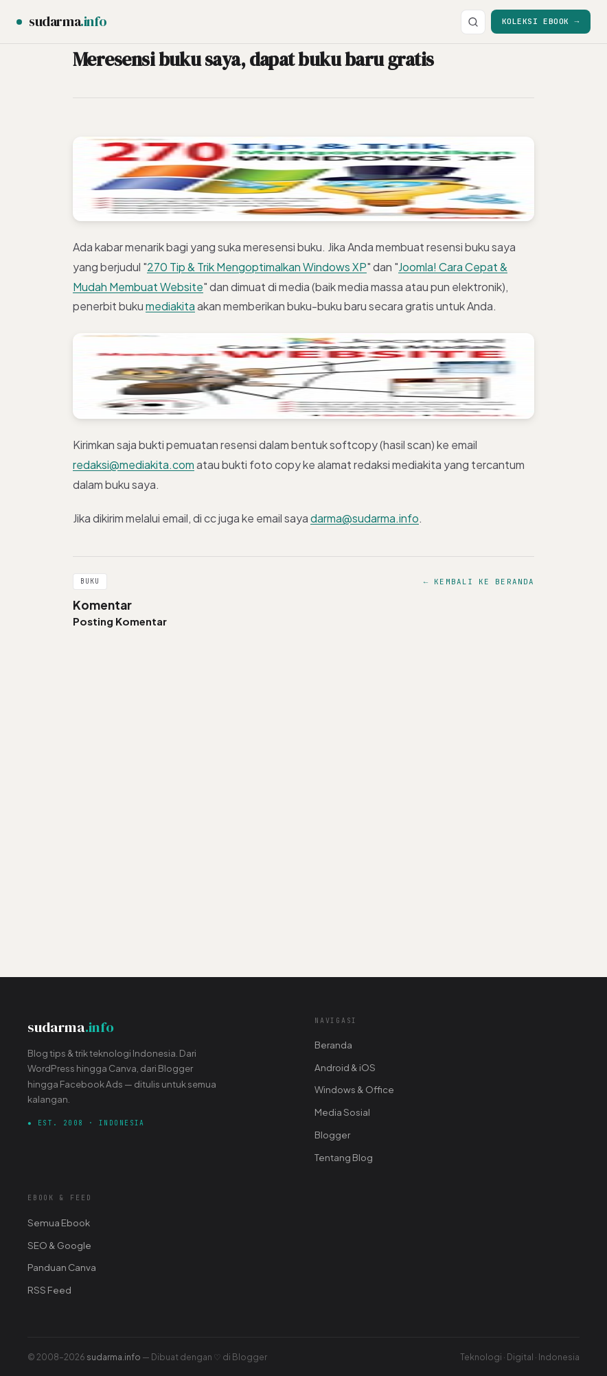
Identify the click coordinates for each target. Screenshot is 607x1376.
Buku (90, 581)
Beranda (333, 1045)
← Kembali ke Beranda (479, 581)
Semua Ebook (58, 1222)
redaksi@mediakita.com (133, 464)
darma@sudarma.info (364, 518)
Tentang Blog (343, 1157)
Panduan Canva (61, 1267)
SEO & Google (59, 1245)
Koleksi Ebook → (541, 21)
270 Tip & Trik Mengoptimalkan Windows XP (257, 267)
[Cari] (473, 22)
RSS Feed (49, 1290)
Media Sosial (342, 1112)
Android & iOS (345, 1067)
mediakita (170, 306)
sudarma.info (114, 1356)
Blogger (332, 1134)
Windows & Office (354, 1089)
